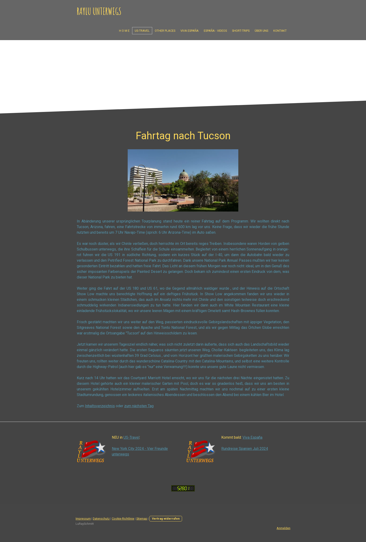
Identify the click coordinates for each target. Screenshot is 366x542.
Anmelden (283, 528)
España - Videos (215, 30)
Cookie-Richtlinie (123, 518)
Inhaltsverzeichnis (100, 406)
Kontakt (280, 30)
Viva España (189, 30)
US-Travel (142, 30)
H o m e (124, 30)
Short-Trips (241, 30)
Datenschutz (101, 518)
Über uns (261, 30)
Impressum (83, 518)
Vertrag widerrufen (165, 518)
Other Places (165, 30)
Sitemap (141, 518)
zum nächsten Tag (139, 406)
